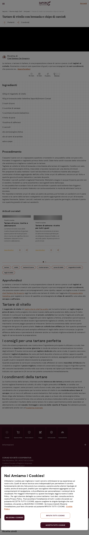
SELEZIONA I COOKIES (14, 517)
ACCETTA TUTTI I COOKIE (55, 525)
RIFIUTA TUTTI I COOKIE (55, 516)
